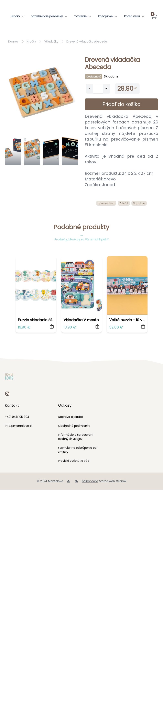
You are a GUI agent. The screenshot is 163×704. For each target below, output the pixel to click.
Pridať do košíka (121, 104)
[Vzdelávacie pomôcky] (49, 16)
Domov (13, 41)
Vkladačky (51, 41)
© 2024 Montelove (50, 481)
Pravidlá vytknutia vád (73, 461)
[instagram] (7, 393)
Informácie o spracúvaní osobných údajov (75, 437)
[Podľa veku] (134, 16)
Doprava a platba (70, 417)
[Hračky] (17, 16)
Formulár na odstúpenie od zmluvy (77, 450)
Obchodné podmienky (74, 426)
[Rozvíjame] (108, 16)
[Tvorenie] (83, 16)
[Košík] (154, 16)
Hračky (31, 41)
